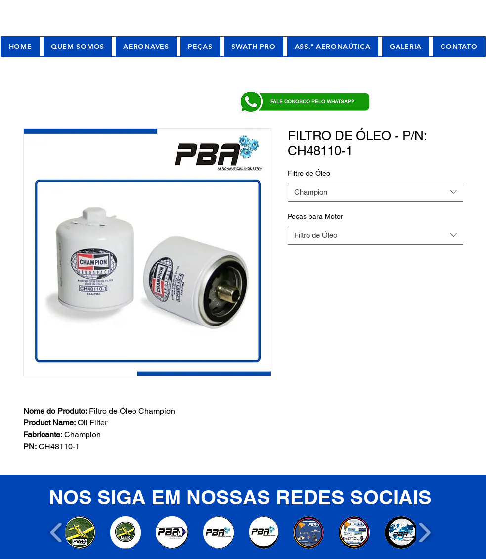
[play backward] (56, 532)
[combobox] (375, 192)
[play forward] (424, 532)
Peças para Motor (315, 216)
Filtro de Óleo (309, 173)
